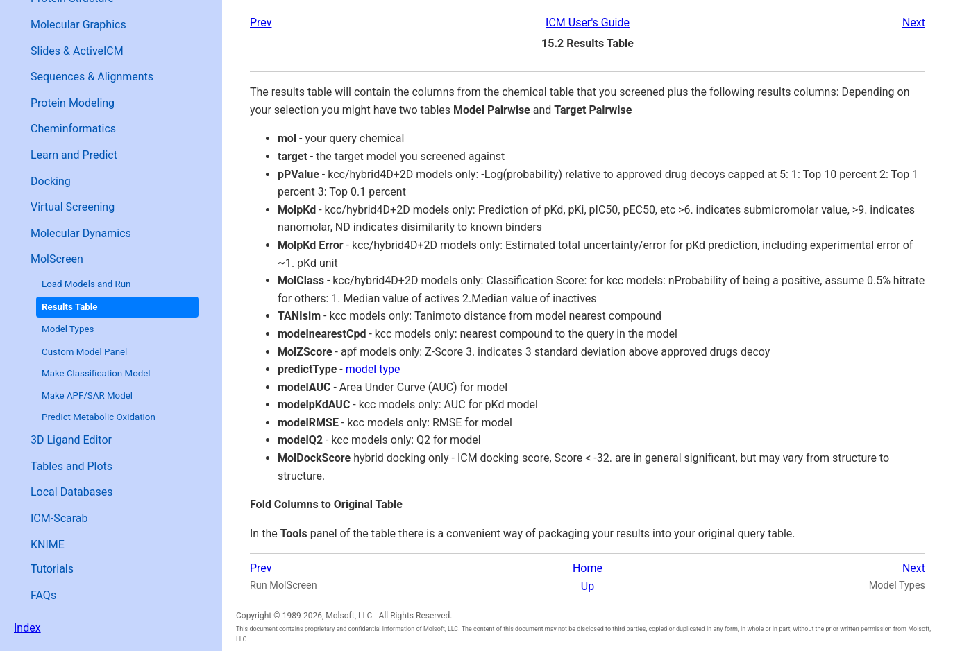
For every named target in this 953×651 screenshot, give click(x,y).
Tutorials (52, 568)
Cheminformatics (73, 128)
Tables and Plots (71, 466)
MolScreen (57, 259)
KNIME (48, 544)
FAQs (43, 595)
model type (373, 369)
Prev (261, 22)
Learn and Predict (74, 155)
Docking (51, 181)
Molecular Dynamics (81, 233)
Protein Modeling (73, 103)
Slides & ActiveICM (77, 51)
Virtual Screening (73, 207)
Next (913, 22)
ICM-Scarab (59, 518)
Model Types (68, 329)
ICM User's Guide (588, 22)
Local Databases (72, 491)
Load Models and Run (86, 284)
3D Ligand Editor (71, 439)
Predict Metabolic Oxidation (98, 417)
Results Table (70, 307)
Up (587, 586)
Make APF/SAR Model (87, 395)
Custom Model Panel (84, 352)
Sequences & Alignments (92, 76)
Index (27, 627)
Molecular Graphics (78, 24)
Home (587, 568)
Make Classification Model (96, 373)
